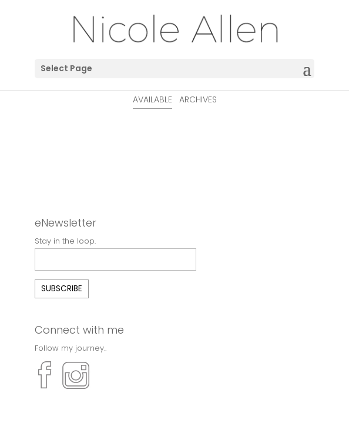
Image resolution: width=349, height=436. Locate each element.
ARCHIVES (198, 99)
